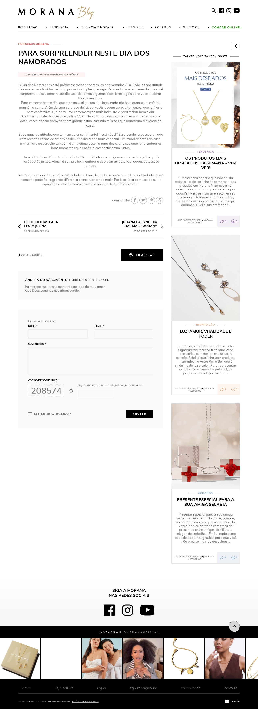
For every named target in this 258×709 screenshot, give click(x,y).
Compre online (226, 27)
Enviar (139, 414)
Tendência (59, 27)
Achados (163, 27)
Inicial (26, 688)
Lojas (101, 688)
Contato (231, 688)
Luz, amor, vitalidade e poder (205, 334)
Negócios (191, 27)
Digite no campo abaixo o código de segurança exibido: (111, 385)
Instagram (129, 632)
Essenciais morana (97, 27)
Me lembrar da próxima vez (52, 414)
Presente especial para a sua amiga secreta (205, 502)
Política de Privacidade (85, 701)
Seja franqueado (143, 688)
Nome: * (32, 326)
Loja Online (64, 688)
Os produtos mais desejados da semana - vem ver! (206, 163)
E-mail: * (99, 326)
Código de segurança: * (44, 380)
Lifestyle (135, 27)
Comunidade (191, 688)
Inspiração (28, 27)
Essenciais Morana (33, 44)
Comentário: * (37, 344)
